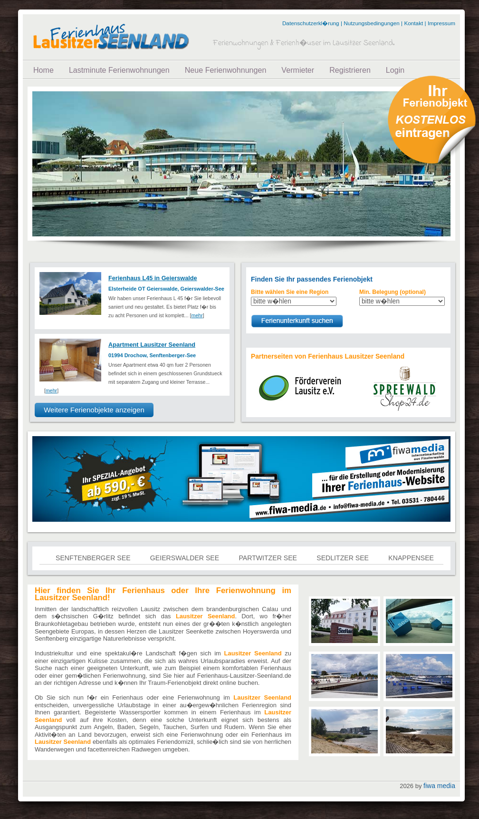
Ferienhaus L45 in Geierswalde (152, 278)
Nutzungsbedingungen (372, 23)
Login (395, 70)
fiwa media (439, 786)
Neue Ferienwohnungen (226, 70)
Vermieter (297, 70)
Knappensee (411, 558)
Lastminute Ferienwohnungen (119, 70)
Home (43, 70)
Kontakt (413, 23)
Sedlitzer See (342, 558)
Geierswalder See (184, 558)
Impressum (441, 23)
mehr (197, 315)
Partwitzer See (268, 558)
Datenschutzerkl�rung (310, 23)
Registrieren (350, 70)
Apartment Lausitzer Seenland (151, 344)
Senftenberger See (93, 558)
